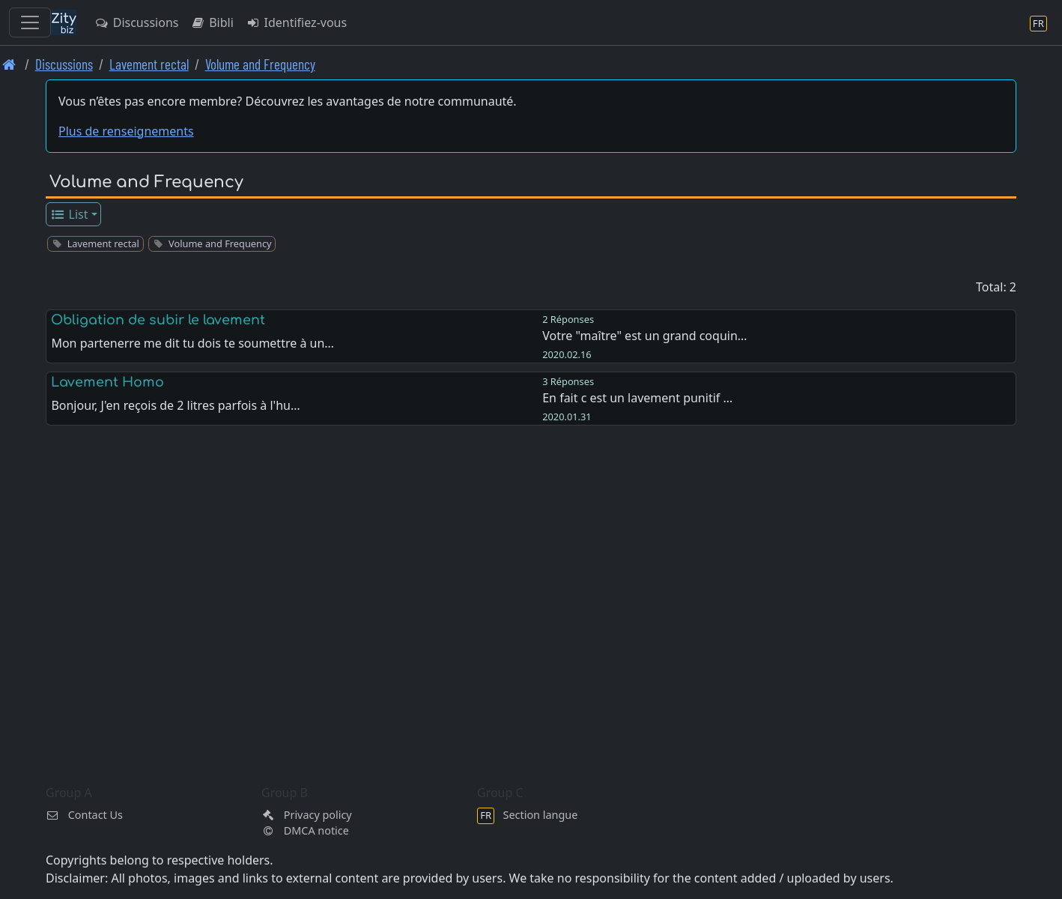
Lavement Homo (107, 382)
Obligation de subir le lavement (158, 319)
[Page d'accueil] (9, 64)
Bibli (211, 22)
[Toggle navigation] (30, 22)
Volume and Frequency (260, 64)
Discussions (136, 22)
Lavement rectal (149, 64)
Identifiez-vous (296, 22)
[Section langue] (1038, 22)
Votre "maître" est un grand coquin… (644, 335)
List (69, 214)
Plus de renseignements (126, 131)
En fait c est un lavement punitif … (637, 398)
